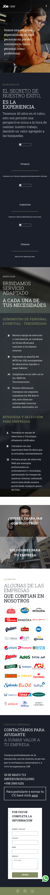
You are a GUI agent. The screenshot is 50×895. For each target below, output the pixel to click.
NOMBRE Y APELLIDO (18, 874)
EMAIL (14, 892)
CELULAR (15, 883)
